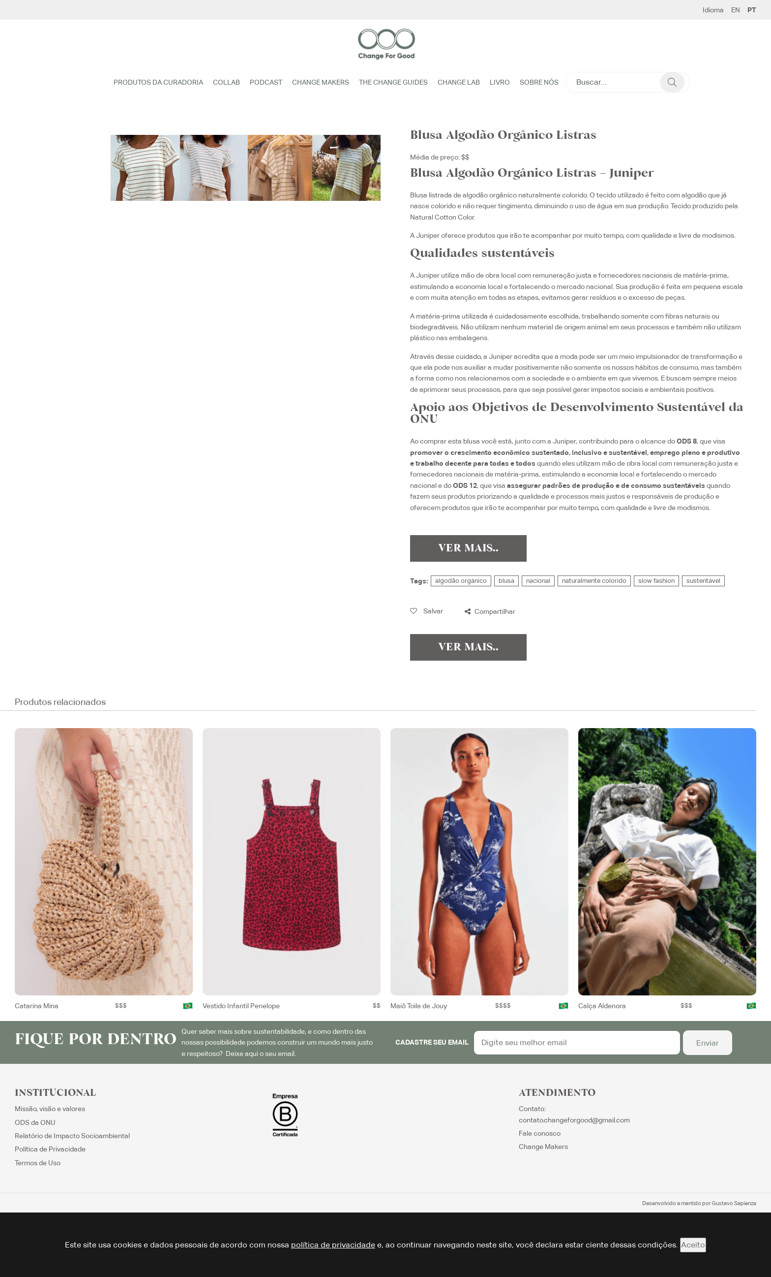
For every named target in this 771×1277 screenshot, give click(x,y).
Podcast (266, 82)
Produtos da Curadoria (158, 82)
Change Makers (320, 82)
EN (735, 10)
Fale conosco (540, 1133)
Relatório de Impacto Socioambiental (72, 1136)
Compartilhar (490, 611)
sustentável (703, 580)
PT (751, 10)
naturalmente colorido (594, 580)
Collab (226, 82)
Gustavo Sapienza (734, 1203)
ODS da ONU (35, 1122)
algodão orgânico (461, 580)
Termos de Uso (37, 1163)
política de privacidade (333, 1244)
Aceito (693, 1244)
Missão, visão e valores (50, 1109)
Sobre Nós (539, 82)
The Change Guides (393, 82)
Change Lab (459, 82)
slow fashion (656, 580)
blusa (506, 580)
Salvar (426, 611)
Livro (500, 82)
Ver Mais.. (468, 548)
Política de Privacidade (50, 1149)
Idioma (713, 10)
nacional (538, 580)
